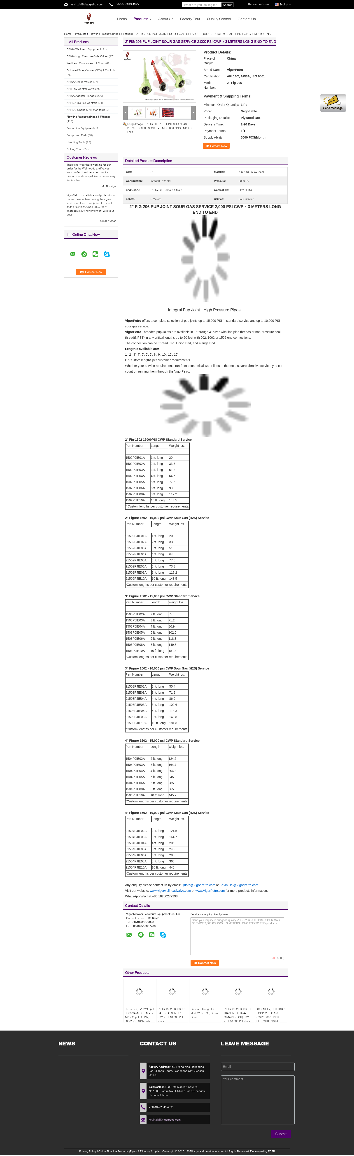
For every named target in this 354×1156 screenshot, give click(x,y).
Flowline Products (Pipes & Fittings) (111, 33)
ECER (271, 1151)
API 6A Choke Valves (79, 81)
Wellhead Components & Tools (86, 63)
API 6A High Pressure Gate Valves (87, 56)
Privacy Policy (87, 1151)
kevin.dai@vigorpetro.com (86, 4)
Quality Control (219, 18)
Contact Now (218, 146)
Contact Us (247, 18)
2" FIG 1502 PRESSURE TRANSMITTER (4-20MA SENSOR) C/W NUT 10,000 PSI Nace (238, 1015)
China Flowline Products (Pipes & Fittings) (124, 1151)
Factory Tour (190, 18)
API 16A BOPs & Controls (82, 102)
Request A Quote (258, 4)
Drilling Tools (75, 149)
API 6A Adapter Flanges (81, 95)
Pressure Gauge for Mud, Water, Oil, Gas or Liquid (205, 1013)
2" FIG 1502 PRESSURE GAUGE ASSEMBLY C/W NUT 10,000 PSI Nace (172, 1015)
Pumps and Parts (77, 135)
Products (141, 18)
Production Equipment (80, 128)
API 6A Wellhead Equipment (84, 49)
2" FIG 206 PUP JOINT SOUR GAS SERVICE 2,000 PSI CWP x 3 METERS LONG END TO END (159, 128)
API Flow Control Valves (81, 88)
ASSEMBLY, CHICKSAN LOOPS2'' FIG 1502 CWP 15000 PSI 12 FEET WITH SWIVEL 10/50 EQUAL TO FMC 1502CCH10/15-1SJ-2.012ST (271, 1021)
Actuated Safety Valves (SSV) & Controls (91, 70)
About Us (165, 18)
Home (122, 18)
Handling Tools (76, 142)
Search (227, 5)
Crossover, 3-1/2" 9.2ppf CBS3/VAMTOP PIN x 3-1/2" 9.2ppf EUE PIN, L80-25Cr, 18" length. (139, 1015)
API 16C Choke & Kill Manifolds (86, 109)
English (285, 5)
